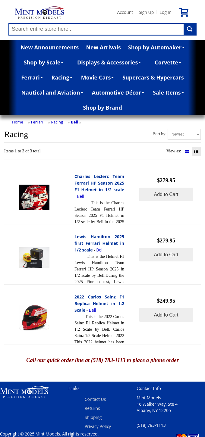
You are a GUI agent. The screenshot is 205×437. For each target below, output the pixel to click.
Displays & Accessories (109, 62)
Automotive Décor (118, 92)
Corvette (168, 62)
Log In (165, 12)
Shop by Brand (102, 107)
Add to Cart (166, 194)
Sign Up (146, 12)
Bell (74, 122)
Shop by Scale (43, 62)
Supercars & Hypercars (153, 77)
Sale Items (168, 92)
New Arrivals (103, 47)
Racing (62, 77)
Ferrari (32, 77)
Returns (92, 408)
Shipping (93, 417)
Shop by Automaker (156, 47)
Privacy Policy (98, 426)
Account (125, 12)
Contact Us (95, 399)
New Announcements (49, 47)
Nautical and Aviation (52, 92)
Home (17, 122)
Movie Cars (97, 77)
